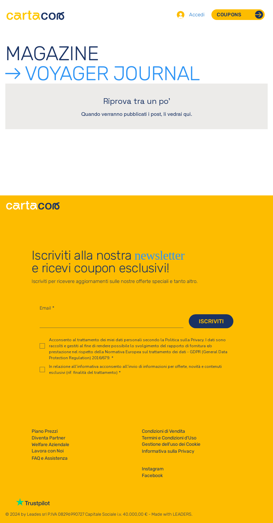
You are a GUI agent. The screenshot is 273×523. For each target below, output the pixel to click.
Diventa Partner (48, 438)
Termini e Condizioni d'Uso (169, 438)
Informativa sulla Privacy (168, 451)
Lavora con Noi (48, 451)
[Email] (109, 321)
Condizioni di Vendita (163, 431)
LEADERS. (182, 514)
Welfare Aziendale (50, 444)
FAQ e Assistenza (50, 458)
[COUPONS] (238, 14)
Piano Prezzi (45, 431)
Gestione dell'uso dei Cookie (171, 444)
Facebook (152, 475)
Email (47, 308)
